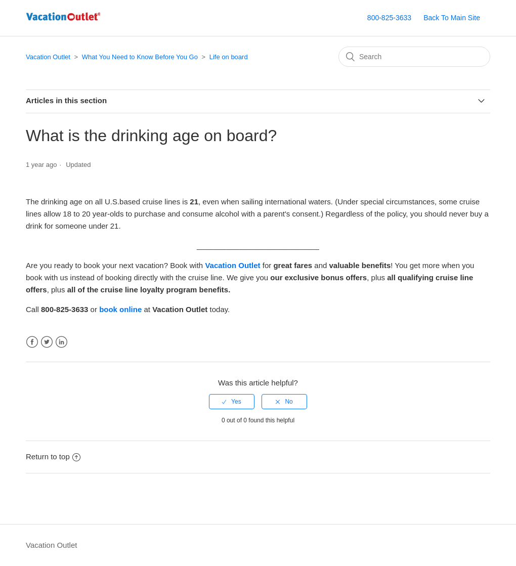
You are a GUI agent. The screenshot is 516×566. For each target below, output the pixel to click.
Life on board (228, 57)
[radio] (231, 401)
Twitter (46, 342)
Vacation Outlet (48, 57)
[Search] (414, 57)
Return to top (53, 456)
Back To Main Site (451, 18)
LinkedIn (61, 342)
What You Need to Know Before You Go (140, 57)
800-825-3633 (389, 18)
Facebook (32, 342)
